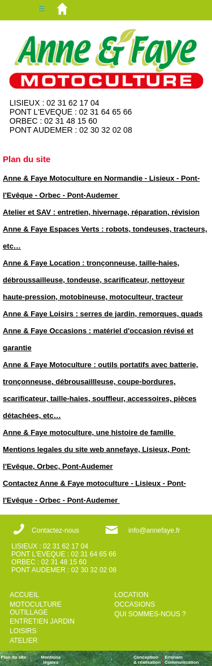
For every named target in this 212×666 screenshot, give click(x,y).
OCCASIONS (134, 604)
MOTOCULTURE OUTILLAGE (36, 608)
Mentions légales (50, 660)
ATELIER (23, 641)
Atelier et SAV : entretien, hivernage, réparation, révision (101, 212)
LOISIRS (23, 631)
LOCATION (131, 595)
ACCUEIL (24, 595)
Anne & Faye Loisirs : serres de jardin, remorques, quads (102, 314)
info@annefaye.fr (154, 530)
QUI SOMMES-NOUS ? (150, 614)
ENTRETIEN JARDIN (42, 621)
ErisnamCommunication (181, 660)
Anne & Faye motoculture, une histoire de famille (89, 432)
